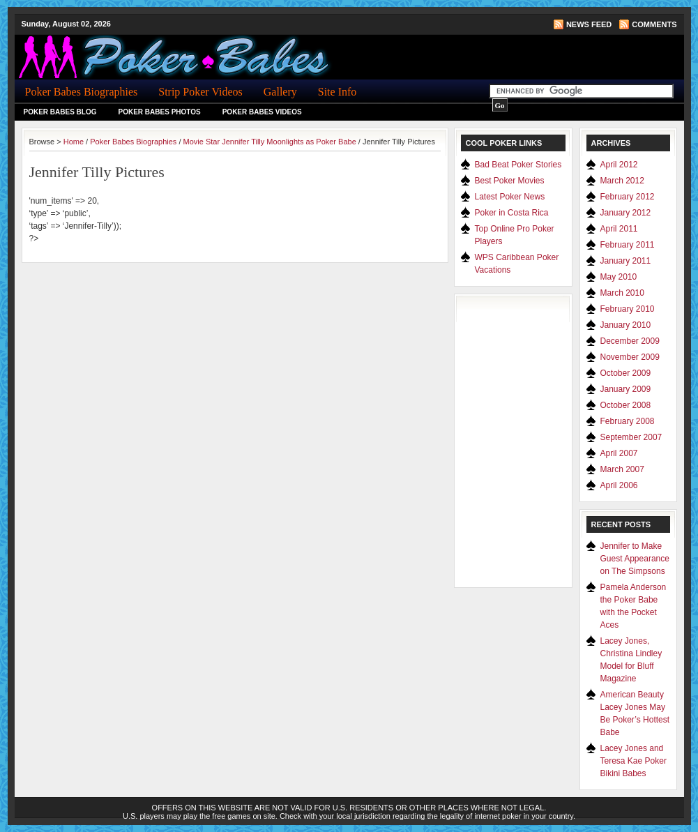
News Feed (589, 24)
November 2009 (630, 357)
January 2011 (625, 261)
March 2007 (622, 469)
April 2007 (619, 453)
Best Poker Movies (510, 181)
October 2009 (625, 373)
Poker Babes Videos (262, 112)
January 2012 (625, 213)
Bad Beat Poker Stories (518, 164)
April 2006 (619, 485)
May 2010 (618, 277)
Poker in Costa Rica (512, 213)
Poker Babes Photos (160, 112)
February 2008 (627, 421)
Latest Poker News (510, 197)
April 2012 (619, 164)
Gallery (280, 92)
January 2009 (625, 389)
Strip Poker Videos (200, 92)
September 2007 (631, 437)
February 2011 (627, 245)
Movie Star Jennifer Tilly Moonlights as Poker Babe (269, 141)
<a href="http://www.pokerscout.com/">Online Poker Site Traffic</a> (520, 441)
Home (73, 141)
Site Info (337, 92)
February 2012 (627, 197)
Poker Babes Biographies (81, 92)
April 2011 (619, 229)
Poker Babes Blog (60, 112)
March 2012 (622, 181)
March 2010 (622, 293)
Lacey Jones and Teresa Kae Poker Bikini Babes (633, 760)
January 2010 (625, 325)
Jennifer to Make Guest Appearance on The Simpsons (634, 558)
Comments (654, 24)
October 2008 (625, 405)
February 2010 (627, 309)
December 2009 (630, 341)
